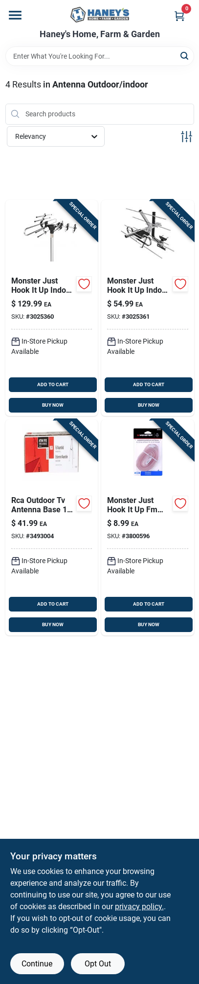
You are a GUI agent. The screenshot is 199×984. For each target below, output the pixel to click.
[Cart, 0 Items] (179, 16)
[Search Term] (99, 56)
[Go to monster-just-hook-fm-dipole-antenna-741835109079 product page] (147, 527)
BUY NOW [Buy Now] (53, 405)
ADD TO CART (52, 384)
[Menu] (15, 15)
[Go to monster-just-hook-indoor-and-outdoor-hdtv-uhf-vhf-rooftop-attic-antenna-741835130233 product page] (147, 308)
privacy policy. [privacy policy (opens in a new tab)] (139, 906)
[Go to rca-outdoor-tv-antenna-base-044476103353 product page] (51, 527)
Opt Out (98, 963)
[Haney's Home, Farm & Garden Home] (99, 14)
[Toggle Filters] (186, 136)
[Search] (185, 55)
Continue (37, 963)
